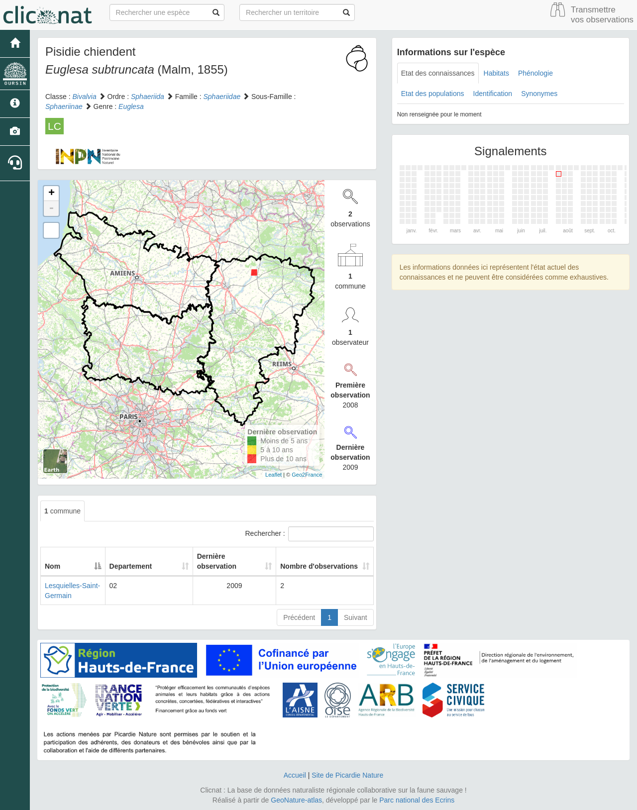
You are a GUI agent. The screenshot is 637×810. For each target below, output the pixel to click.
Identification (493, 94)
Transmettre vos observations (602, 14)
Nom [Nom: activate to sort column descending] (52, 566)
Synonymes (539, 94)
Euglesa (131, 106)
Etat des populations (432, 94)
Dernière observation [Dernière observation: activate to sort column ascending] (214, 561)
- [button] (51, 208)
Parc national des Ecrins (416, 800)
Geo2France (307, 475)
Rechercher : (309, 533)
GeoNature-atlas (296, 800)
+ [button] (51, 193)
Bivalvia (84, 97)
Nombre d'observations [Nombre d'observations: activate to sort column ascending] (306, 561)
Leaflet (273, 475)
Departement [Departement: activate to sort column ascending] (153, 566)
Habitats (496, 73)
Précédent (299, 617)
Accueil (295, 775)
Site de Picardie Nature (347, 775)
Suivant (355, 617)
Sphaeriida (147, 97)
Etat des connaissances (438, 73)
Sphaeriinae (64, 106)
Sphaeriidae (221, 97)
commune (62, 511)
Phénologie (535, 73)
